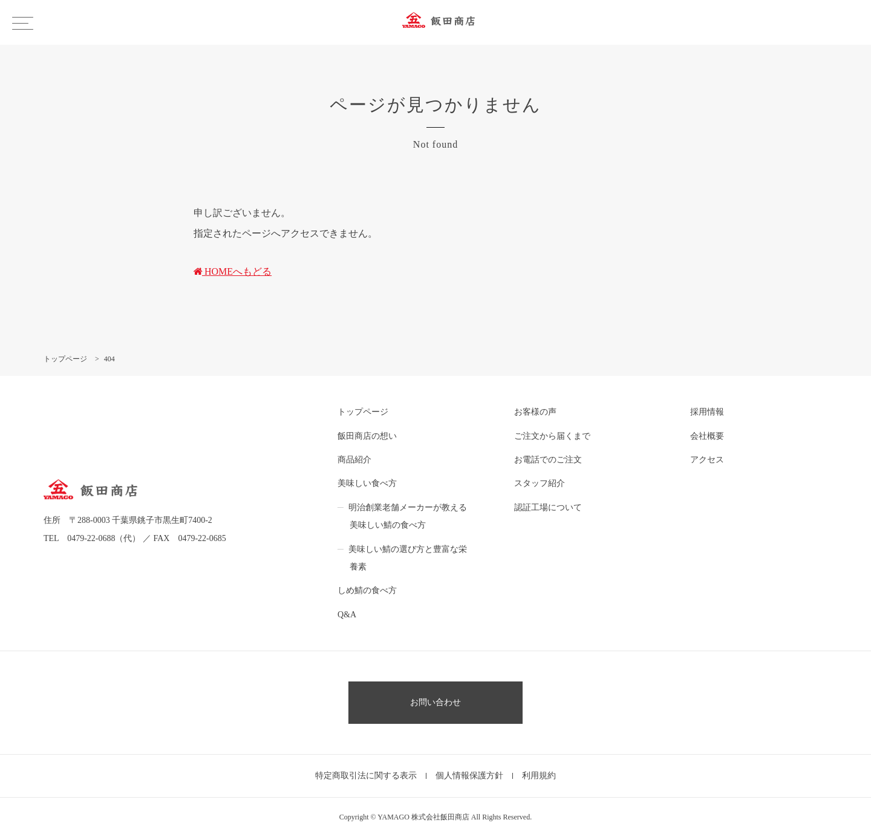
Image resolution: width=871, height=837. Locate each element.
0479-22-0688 (91, 538)
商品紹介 (354, 459)
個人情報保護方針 (469, 776)
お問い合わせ (435, 702)
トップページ (363, 411)
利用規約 (539, 776)
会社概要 (707, 436)
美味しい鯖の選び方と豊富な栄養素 (407, 558)
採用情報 (707, 411)
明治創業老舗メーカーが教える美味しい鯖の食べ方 (407, 516)
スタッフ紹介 (539, 483)
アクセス (707, 459)
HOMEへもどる (233, 271)
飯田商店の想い (367, 436)
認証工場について (548, 507)
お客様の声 (535, 411)
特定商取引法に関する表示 (366, 776)
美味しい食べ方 (367, 483)
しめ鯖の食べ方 (367, 590)
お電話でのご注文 (548, 459)
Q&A (347, 614)
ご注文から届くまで (552, 436)
